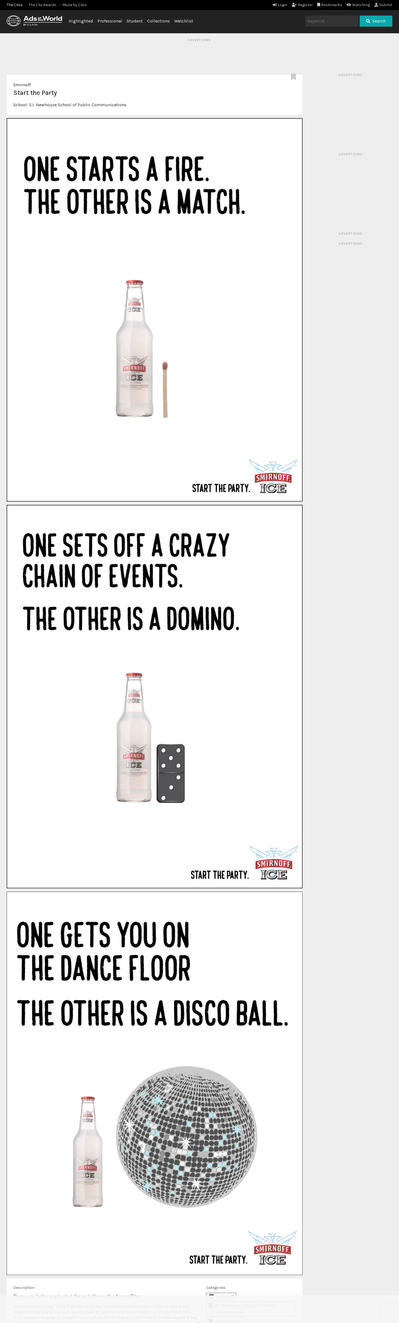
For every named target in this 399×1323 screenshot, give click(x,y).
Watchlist (183, 21)
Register (302, 4)
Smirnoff (22, 84)
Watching (358, 4)
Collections (158, 21)
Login (280, 4)
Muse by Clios (74, 4)
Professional (110, 21)
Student (135, 21)
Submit (383, 4)
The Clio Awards (43, 4)
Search (376, 21)
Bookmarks (329, 4)
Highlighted (81, 21)
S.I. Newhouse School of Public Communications (78, 104)
